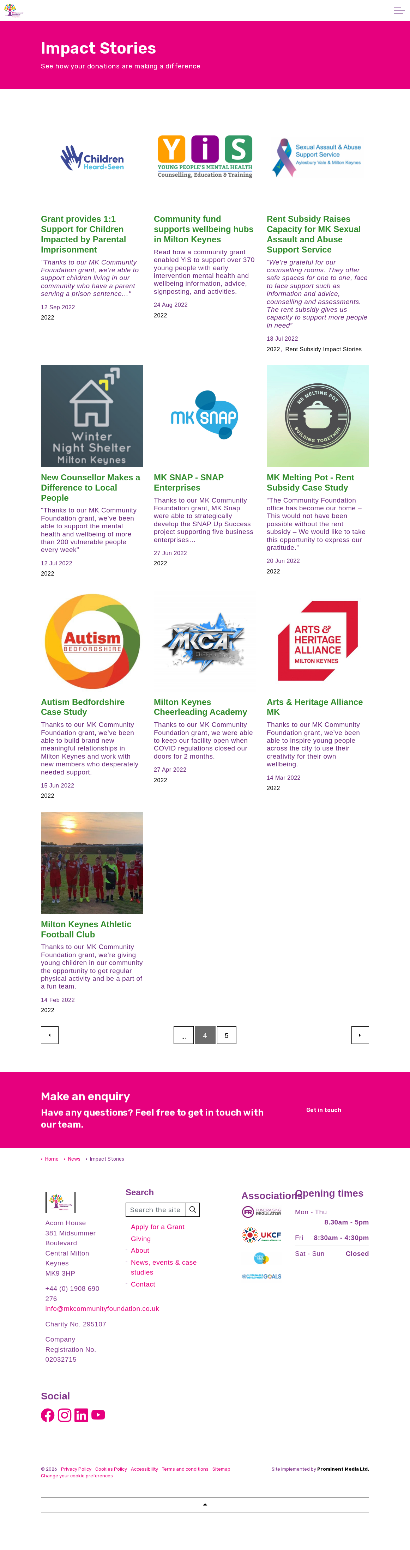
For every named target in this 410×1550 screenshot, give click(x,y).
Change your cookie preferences (77, 1475)
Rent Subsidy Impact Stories (323, 349)
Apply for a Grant (158, 1226)
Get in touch (323, 1110)
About (140, 1250)
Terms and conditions (185, 1469)
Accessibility (144, 1469)
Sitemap (221, 1469)
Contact (143, 1284)
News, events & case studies (164, 1267)
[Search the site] (163, 1210)
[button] (193, 1210)
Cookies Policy (111, 1469)
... (183, 1036)
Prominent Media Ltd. (343, 1469)
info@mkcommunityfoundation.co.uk (102, 1308)
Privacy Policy (76, 1469)
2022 (47, 317)
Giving (141, 1238)
